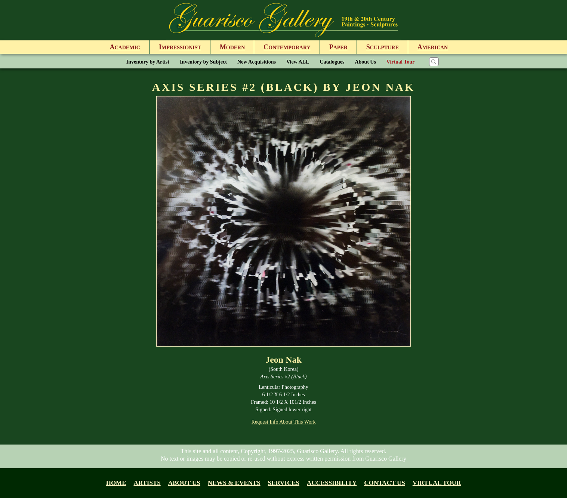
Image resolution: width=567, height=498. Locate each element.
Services (283, 482)
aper (338, 47)
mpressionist (180, 47)
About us (184, 482)
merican (432, 47)
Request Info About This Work (284, 422)
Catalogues (332, 62)
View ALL (297, 62)
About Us (365, 62)
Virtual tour (437, 482)
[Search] (434, 61)
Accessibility (332, 482)
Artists (147, 482)
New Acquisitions (256, 62)
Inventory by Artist (147, 62)
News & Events (234, 482)
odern (232, 47)
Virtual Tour (400, 62)
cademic (125, 47)
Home (116, 482)
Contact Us (384, 482)
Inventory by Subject (203, 62)
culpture (382, 47)
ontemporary (287, 47)
